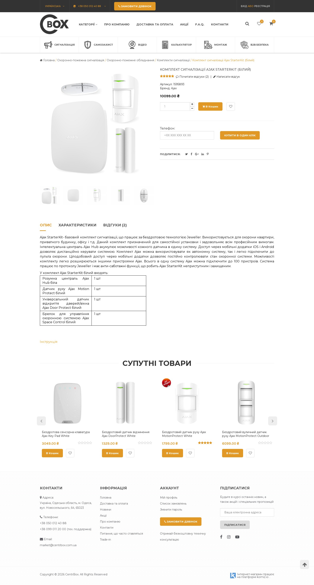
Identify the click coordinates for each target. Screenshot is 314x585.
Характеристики (77, 225)
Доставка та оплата (154, 24)
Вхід (244, 6)
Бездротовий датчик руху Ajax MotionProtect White (184, 434)
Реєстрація (262, 6)
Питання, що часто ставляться (121, 533)
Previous (41, 420)
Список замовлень (173, 503)
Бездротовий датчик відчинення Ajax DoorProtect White (125, 434)
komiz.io (263, 577)
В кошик (210, 106)
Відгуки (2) (115, 225)
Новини (105, 509)
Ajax (174, 88)
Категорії (88, 24)
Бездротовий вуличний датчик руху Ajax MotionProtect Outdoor (245, 434)
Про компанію (117, 24)
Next (272, 420)
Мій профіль (168, 497)
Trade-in (105, 539)
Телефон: (167, 128)
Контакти (219, 24)
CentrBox (71, 574)
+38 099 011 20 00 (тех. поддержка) (65, 529)
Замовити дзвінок (180, 521)
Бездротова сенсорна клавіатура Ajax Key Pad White (66, 434)
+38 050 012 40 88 (53, 523)
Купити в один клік (240, 135)
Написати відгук (226, 76)
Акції (184, 24)
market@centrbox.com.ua (58, 545)
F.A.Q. (199, 24)
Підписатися (235, 524)
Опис (46, 225)
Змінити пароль (171, 509)
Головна (105, 497)
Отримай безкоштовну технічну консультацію (183, 536)
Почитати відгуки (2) (192, 76)
